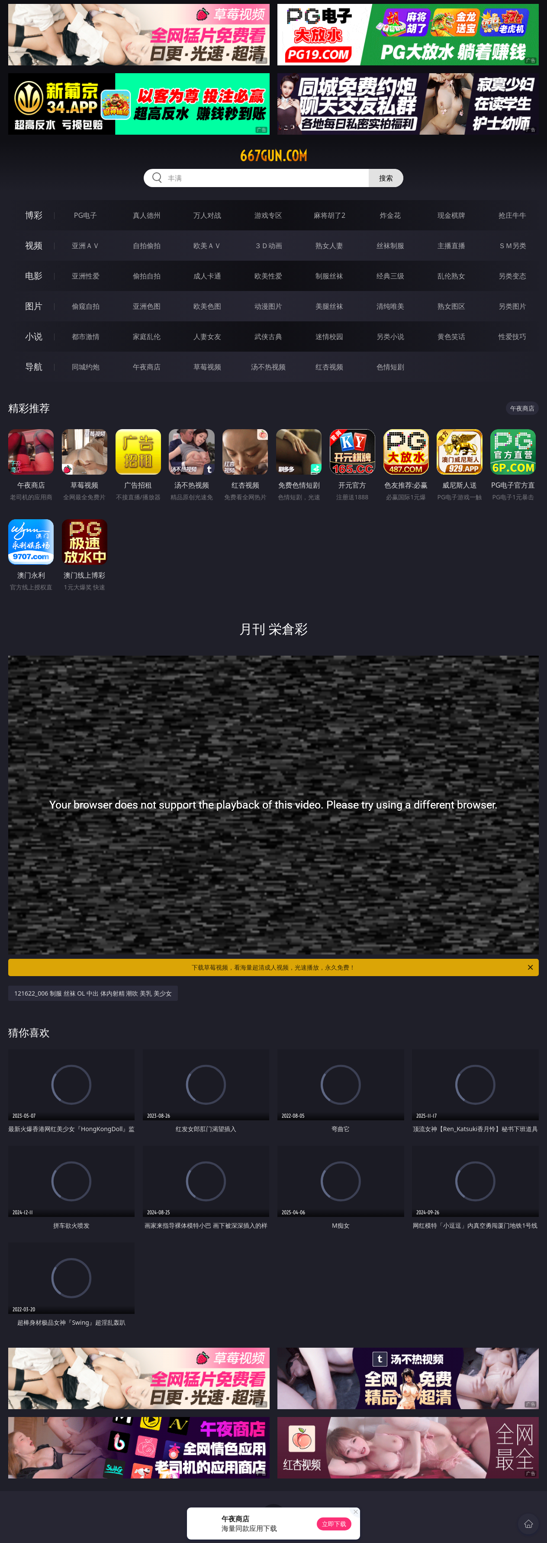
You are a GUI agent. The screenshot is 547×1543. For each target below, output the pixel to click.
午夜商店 (147, 367)
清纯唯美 (390, 306)
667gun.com (273, 156)
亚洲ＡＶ (86, 245)
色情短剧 (390, 367)
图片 (33, 306)
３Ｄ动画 (268, 245)
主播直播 (451, 245)
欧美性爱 (268, 276)
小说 (33, 336)
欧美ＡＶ (207, 245)
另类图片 (512, 306)
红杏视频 (329, 367)
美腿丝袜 (329, 306)
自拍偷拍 (147, 245)
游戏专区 (268, 215)
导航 (33, 366)
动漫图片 (268, 306)
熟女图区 (451, 306)
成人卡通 (207, 276)
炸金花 (390, 215)
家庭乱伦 (147, 336)
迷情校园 (329, 336)
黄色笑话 (451, 336)
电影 (33, 275)
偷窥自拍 (86, 306)
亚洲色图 (147, 306)
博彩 (33, 215)
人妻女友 (207, 336)
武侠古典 (268, 336)
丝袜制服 (390, 245)
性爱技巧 (512, 336)
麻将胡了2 (329, 215)
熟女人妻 (329, 245)
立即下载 (334, 1524)
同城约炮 (86, 367)
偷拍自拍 (147, 276)
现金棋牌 (451, 215)
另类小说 (390, 336)
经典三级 (390, 276)
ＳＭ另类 (512, 245)
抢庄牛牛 (512, 215)
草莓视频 (207, 367)
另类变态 (512, 276)
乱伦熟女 (451, 276)
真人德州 (147, 215)
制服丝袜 (329, 276)
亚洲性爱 (86, 276)
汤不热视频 (268, 367)
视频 (33, 245)
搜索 (386, 178)
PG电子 (85, 215)
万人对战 (207, 215)
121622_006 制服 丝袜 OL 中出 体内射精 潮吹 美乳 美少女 (93, 993)
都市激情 (86, 336)
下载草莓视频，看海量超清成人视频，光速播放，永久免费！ (363, 967)
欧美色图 (207, 306)
